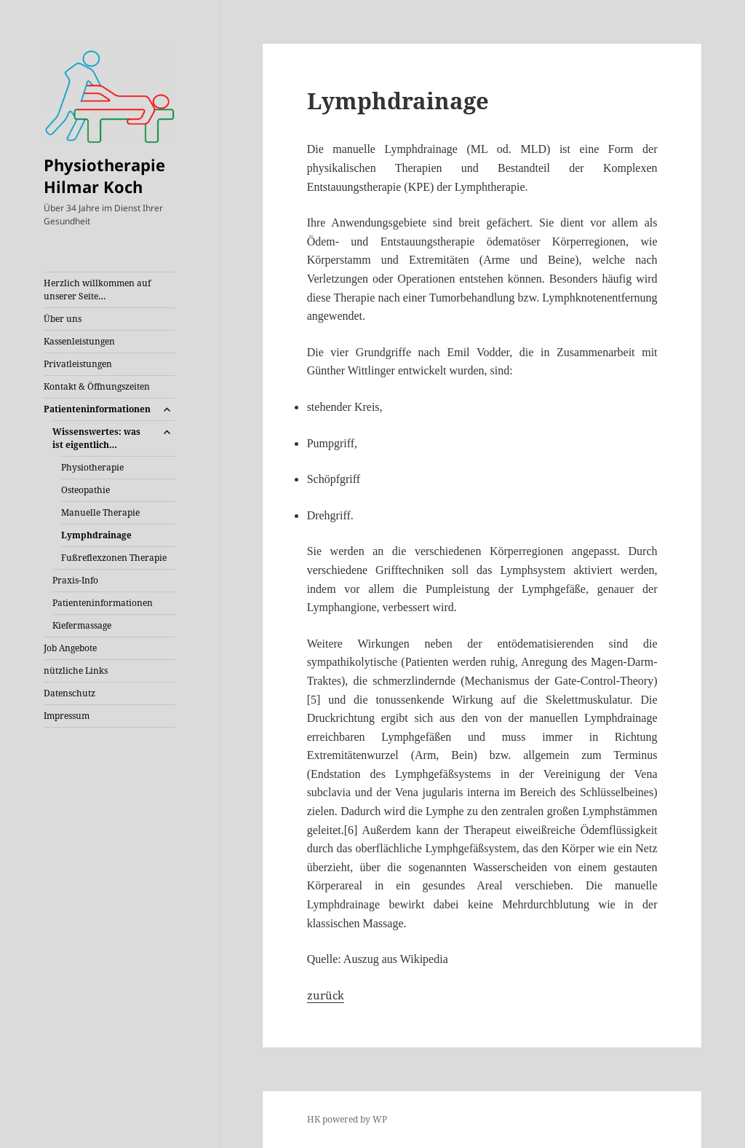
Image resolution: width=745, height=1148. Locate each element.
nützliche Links (76, 670)
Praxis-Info (75, 580)
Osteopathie (85, 490)
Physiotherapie (92, 467)
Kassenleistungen (79, 341)
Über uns (62, 318)
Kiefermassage (81, 625)
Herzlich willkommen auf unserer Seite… (97, 289)
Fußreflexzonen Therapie (114, 557)
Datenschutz (69, 693)
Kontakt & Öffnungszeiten (97, 386)
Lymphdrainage (96, 535)
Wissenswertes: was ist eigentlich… (96, 438)
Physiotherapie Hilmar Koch (104, 175)
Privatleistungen (78, 364)
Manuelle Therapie (100, 512)
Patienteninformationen (97, 409)
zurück (325, 995)
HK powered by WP (347, 1119)
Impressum (66, 715)
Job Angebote (70, 648)
